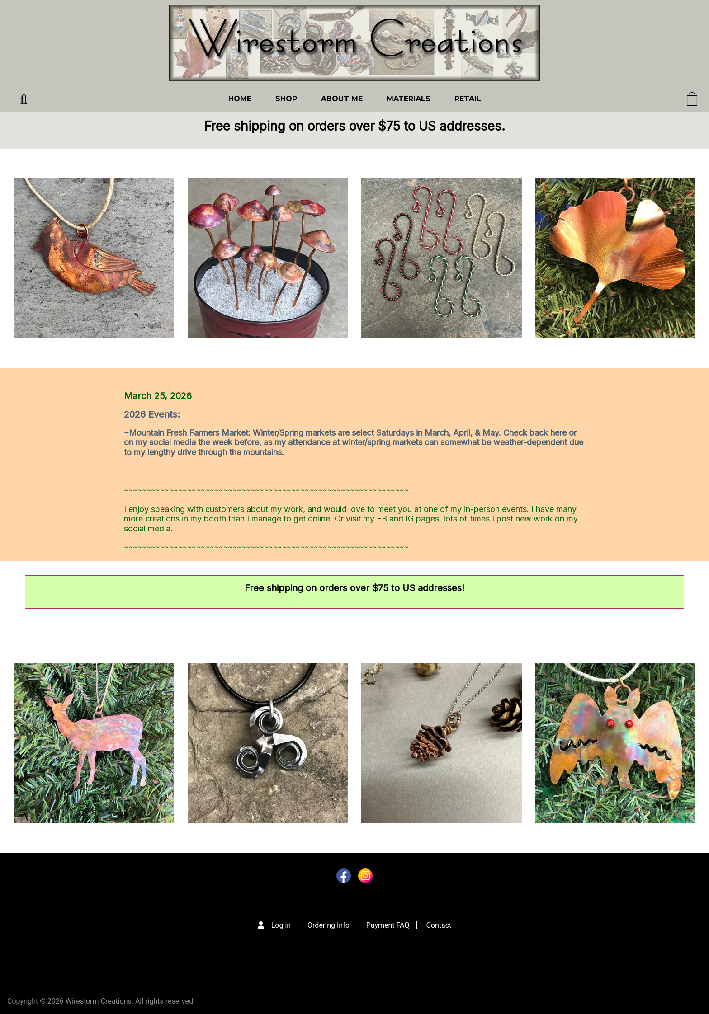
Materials (408, 98)
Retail (467, 98)
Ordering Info (328, 925)
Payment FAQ (388, 925)
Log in (281, 925)
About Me (342, 98)
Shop (286, 98)
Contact (438, 925)
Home (239, 98)
